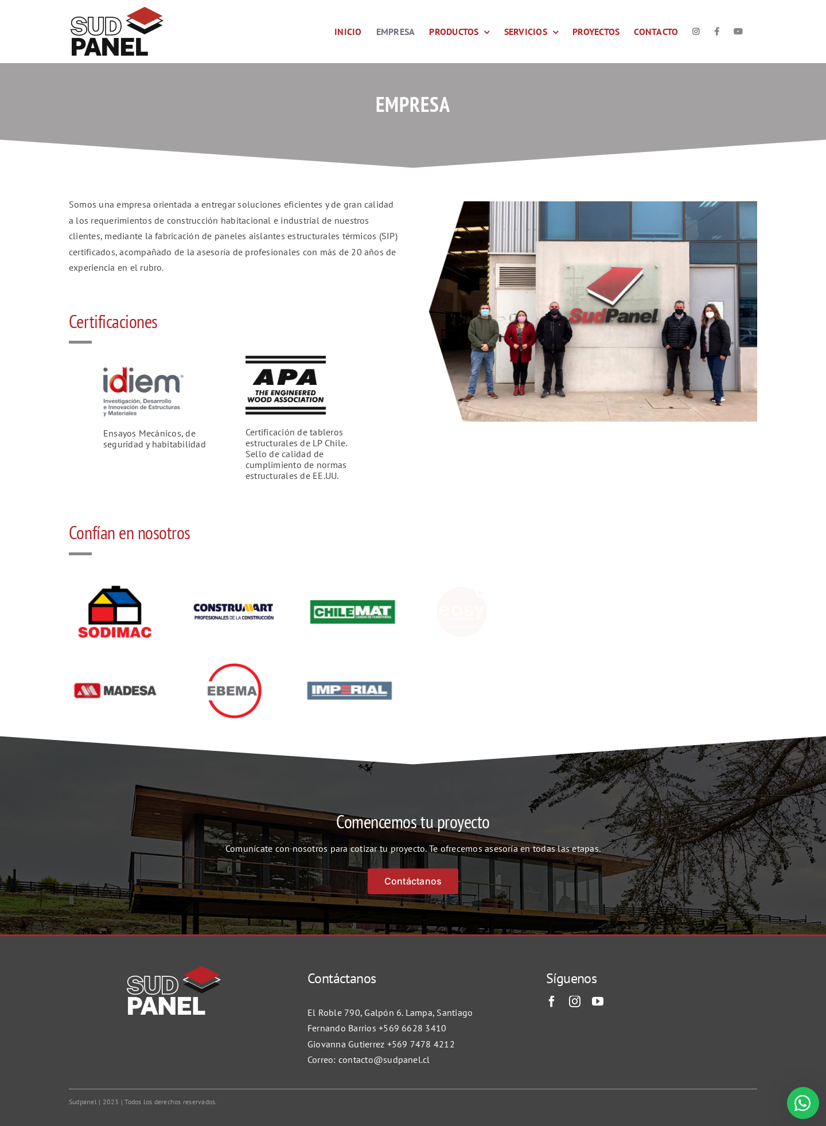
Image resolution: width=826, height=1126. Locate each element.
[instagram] (574, 1001)
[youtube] (597, 1001)
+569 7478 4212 (421, 1044)
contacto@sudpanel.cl (384, 1059)
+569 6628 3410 (412, 1028)
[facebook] (552, 1001)
